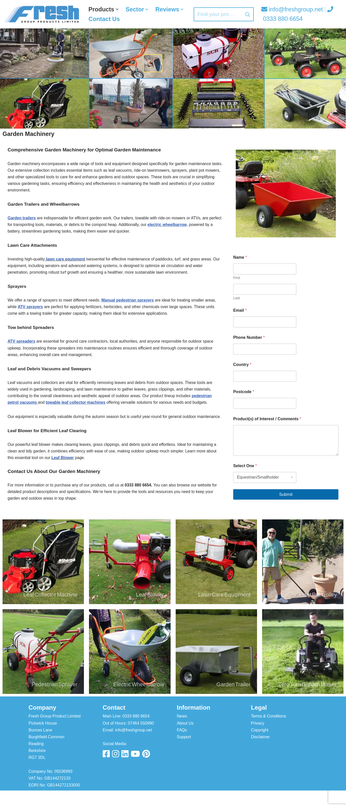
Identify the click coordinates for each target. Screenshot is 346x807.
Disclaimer (260, 753)
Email (240, 310)
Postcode (243, 392)
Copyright (259, 746)
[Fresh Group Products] (42, 14)
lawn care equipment (67, 262)
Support (184, 753)
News (182, 732)
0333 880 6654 (136, 732)
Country (242, 365)
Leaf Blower (64, 473)
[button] (117, 9)
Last (236, 298)
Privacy (257, 739)
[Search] (217, 14)
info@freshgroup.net (291, 9)
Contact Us (140, 19)
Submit (286, 494)
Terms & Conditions (268, 732)
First (236, 278)
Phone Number (249, 338)
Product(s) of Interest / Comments (267, 419)
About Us (185, 739)
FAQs (182, 746)
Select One (245, 466)
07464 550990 (141, 739)
